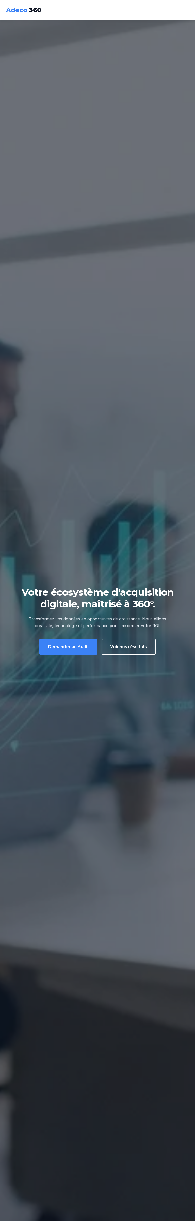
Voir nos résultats (128, 646)
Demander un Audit (68, 646)
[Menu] (182, 10)
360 (23, 10)
